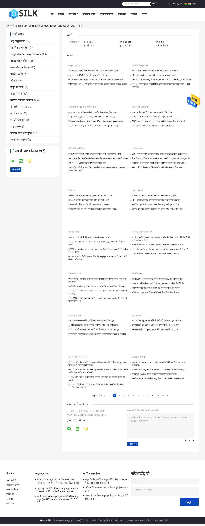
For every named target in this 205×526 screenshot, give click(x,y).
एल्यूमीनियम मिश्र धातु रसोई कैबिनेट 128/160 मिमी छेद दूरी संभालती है (93, 126)
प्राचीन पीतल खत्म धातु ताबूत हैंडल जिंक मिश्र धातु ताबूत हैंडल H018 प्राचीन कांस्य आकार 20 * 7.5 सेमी (57, 498)
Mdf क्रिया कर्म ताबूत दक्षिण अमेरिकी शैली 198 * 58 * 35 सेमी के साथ (93, 325)
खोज (153, 4)
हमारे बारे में (73, 14)
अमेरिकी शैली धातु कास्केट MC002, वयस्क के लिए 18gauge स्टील (155, 325)
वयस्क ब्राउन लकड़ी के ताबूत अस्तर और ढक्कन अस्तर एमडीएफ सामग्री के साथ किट (97, 334)
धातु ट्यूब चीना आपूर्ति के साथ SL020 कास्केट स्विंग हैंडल (152, 112)
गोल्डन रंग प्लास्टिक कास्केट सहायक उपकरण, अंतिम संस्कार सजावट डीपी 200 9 (160, 249)
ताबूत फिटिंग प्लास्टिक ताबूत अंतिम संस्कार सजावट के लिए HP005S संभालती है (106, 481)
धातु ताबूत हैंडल (17, 41)
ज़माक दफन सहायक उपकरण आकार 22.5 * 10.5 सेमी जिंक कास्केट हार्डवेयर (95, 80)
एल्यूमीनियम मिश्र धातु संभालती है (25, 54)
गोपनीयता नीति (45, 520)
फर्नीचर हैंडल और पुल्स (21, 133)
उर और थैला (16, 113)
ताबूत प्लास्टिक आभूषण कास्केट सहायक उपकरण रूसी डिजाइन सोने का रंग (158, 245)
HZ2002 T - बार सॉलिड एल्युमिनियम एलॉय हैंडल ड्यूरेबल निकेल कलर (92, 112)
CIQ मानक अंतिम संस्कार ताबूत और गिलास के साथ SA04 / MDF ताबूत (93, 329)
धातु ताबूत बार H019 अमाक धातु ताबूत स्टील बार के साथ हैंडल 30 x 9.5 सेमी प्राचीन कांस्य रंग (57, 490)
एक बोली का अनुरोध (174, 4)
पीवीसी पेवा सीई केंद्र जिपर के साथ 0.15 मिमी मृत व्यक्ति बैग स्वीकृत (156, 288)
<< (110, 395)
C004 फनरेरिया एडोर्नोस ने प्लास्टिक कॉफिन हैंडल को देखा (152, 117)
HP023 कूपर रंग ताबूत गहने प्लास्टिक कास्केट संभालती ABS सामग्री (156, 200)
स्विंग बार (14, 80)
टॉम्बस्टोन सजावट (18, 106)
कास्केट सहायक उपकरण (21, 100)
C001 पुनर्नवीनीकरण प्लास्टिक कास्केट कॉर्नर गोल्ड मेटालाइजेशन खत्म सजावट (159, 154)
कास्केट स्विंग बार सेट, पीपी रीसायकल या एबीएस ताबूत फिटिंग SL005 (92, 209)
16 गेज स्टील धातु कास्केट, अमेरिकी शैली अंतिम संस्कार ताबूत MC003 (156, 320)
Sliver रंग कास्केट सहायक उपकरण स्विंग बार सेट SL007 (88, 200)
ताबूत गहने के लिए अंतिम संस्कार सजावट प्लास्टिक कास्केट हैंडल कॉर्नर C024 (159, 163)
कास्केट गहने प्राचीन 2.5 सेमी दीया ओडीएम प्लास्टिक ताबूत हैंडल (154, 196)
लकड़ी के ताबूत (17, 119)
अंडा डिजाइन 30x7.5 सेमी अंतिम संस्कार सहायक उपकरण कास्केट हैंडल (93, 71)
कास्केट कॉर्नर (16, 73)
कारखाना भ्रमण (89, 14)
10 (158, 395)
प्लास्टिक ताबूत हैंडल (19, 47)
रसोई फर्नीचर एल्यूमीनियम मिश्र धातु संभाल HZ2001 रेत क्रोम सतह (91, 117)
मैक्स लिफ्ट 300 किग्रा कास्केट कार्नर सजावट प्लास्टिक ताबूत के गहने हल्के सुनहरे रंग (161, 158)
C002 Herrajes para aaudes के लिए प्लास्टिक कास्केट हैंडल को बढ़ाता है (158, 121)
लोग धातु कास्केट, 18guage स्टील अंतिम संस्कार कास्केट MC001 (155, 329)
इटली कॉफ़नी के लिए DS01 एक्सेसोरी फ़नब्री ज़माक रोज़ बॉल (89, 237)
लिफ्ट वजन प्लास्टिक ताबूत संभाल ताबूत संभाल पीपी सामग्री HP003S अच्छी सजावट (161, 80)
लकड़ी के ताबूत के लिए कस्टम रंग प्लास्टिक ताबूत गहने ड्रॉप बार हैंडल (155, 204)
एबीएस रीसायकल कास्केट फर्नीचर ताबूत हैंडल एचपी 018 (106, 489)
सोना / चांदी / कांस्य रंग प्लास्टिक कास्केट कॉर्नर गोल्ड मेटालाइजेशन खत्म (157, 167)
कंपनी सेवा (160, 42)
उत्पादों (61, 14)
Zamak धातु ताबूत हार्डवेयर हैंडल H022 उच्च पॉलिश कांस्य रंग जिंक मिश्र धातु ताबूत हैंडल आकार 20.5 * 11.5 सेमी (58, 481)
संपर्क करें (122, 14)
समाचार (134, 14)
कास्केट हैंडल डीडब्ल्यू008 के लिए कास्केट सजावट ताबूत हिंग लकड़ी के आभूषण (159, 370)
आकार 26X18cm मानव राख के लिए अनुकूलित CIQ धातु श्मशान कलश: (157, 279)
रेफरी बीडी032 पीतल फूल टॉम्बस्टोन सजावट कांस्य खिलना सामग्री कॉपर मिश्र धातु (96, 286)
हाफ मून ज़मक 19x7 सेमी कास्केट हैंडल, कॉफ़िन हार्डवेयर (87, 75)
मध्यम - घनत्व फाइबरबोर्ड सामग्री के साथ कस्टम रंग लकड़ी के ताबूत (91, 320)
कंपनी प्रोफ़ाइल (90, 42)
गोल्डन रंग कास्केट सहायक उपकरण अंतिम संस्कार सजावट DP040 (155, 254)
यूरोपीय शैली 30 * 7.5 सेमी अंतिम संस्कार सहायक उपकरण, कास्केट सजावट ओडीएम (97, 84)
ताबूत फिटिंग (16, 93)
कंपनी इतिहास (125, 42)
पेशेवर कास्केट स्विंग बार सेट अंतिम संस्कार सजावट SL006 (89, 204)
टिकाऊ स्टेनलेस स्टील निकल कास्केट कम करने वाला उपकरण (153, 126)
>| (167, 395)
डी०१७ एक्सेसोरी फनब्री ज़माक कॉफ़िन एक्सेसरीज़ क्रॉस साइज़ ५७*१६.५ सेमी (94, 154)
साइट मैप (10, 503)
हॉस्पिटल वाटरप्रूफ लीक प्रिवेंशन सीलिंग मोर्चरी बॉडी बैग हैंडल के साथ (155, 292)
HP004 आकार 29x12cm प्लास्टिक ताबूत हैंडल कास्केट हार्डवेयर (154, 75)
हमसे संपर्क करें (162, 45)
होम (7, 26)
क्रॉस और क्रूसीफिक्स (20, 67)
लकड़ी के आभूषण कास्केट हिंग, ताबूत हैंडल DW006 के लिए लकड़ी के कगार (158, 378)
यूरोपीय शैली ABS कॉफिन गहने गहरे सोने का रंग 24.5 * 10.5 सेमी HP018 (158, 209)
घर (52, 14)
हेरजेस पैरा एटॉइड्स (19, 60)
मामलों (144, 14)
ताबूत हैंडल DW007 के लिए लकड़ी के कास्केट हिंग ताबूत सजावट (154, 374)
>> (162, 395)
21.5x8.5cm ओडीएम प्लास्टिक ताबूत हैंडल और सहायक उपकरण (155, 71)
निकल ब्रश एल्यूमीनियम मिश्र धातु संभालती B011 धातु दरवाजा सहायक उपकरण (96, 121)
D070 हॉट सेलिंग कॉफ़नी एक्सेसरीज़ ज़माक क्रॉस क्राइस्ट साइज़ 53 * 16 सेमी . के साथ (98, 158)
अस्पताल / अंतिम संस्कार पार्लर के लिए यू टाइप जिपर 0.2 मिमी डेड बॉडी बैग (158, 283)
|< (105, 395)
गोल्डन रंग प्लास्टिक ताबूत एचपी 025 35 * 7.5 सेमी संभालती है (106, 497)
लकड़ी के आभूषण (18, 139)
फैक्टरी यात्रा (89, 45)
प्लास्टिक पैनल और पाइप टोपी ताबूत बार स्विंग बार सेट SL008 (90, 196)
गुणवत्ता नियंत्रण (106, 14)
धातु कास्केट (15, 126)
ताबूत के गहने (16, 87)
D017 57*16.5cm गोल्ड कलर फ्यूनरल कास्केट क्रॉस (87, 163)
